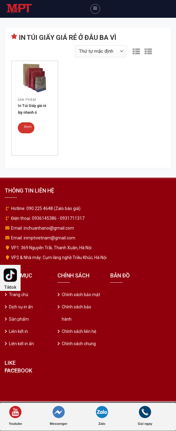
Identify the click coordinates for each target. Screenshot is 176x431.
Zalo (102, 415)
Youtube (15, 415)
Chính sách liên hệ (79, 331)
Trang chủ (18, 294)
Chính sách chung (79, 343)
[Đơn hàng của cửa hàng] (101, 51)
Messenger (58, 415)
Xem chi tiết (28, 129)
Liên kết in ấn (21, 343)
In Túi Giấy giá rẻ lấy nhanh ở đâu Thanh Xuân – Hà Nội (33, 110)
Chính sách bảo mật (81, 294)
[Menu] (95, 9)
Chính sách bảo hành (76, 313)
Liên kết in (18, 331)
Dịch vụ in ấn (21, 306)
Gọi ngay (145, 415)
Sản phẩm (19, 319)
